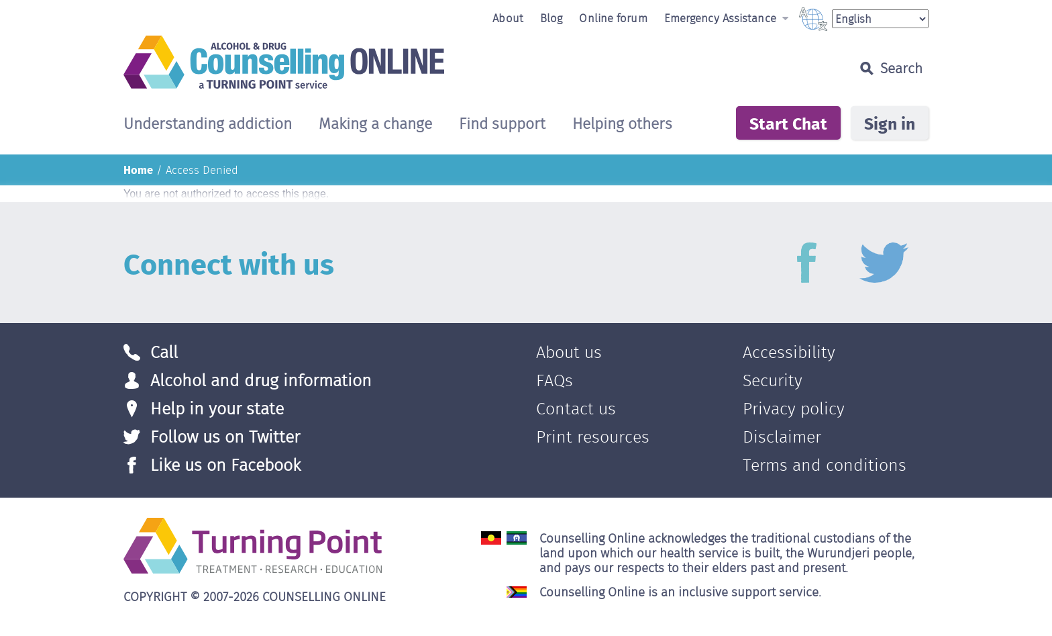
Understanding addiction (207, 125)
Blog (551, 18)
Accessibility (789, 352)
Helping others (622, 125)
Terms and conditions (824, 465)
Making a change (375, 125)
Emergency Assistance (726, 18)
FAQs (554, 380)
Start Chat (788, 123)
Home (138, 169)
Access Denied (202, 170)
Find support (502, 125)
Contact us (576, 408)
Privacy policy (794, 408)
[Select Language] (880, 18)
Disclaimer (782, 437)
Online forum (613, 18)
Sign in (889, 123)
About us (569, 352)
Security (772, 380)
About (507, 18)
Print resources (592, 437)
